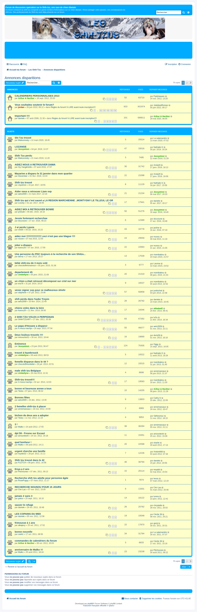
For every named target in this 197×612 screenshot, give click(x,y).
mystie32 (22, 454)
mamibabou (159, 254)
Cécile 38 (158, 514)
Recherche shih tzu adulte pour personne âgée (41, 478)
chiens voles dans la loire (29, 308)
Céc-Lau (22, 489)
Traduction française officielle (94, 606)
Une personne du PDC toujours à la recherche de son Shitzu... (50, 254)
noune (21, 239)
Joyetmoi (22, 185)
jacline (156, 228)
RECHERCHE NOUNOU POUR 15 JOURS (38, 487)
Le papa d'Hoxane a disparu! (31, 326)
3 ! (16, 424)
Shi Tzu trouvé (23, 137)
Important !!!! (22, 116)
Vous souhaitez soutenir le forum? (34, 104)
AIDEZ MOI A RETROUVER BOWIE (34, 209)
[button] (190, 83)
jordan (21, 107)
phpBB (90, 604)
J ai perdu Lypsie (24, 227)
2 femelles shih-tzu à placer (30, 406)
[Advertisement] (98, 50)
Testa (20, 391)
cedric (20, 534)
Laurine (157, 263)
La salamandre (160, 138)
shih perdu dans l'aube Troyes (32, 299)
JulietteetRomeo (161, 105)
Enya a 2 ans (22, 469)
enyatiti (157, 469)
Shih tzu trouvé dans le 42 (29, 460)
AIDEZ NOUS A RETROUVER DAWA (35, 164)
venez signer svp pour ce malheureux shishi (40, 290)
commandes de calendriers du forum (36, 540)
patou (20, 498)
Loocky (21, 203)
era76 (20, 283)
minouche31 (23, 337)
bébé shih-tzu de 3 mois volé (31, 263)
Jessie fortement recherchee (31, 218)
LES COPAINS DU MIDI (28, 514)
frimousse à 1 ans (25, 522)
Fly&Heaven (159, 96)
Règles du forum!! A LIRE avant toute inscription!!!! (73, 107)
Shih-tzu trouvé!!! (25, 379)
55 (112, 110)
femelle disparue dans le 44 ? (31, 361)
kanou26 (22, 247)
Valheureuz (158, 416)
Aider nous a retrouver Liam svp (33, 191)
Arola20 (157, 165)
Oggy (156, 344)
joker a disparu (23, 245)
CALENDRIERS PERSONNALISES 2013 (37, 95)
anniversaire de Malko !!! (29, 549)
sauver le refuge (24, 505)
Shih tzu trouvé (23, 182)
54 (108, 110)
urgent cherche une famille (30, 451)
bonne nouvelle (23, 531)
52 (101, 110)
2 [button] (187, 82)
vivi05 (20, 230)
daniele (21, 118)
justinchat (158, 290)
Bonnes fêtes (22, 397)
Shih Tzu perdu (23, 155)
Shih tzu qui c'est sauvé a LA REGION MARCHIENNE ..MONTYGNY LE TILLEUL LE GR (64, 200)
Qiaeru (111, 606)
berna (20, 256)
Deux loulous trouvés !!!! (29, 335)
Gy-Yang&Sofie (25, 167)
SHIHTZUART (24, 319)
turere (156, 496)
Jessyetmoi (23, 149)
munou (157, 237)
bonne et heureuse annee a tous (33, 388)
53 (104, 110)
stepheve (22, 292)
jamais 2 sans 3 (24, 496)
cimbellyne (23, 275)
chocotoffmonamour (27, 265)
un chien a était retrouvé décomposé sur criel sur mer (45, 281)
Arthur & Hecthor (26, 98)
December (22, 176)
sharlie (156, 443)
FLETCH (22, 462)
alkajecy (21, 525)
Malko (20, 427)
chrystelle (158, 505)
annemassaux (160, 371)
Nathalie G (158, 147)
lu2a (155, 317)
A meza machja (25, 328)
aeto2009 (22, 194)
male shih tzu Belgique (28, 370)
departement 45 (24, 272)
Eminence (20, 343)
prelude (21, 212)
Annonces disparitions (22, 78)
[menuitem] (23, 64)
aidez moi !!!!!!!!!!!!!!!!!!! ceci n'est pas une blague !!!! (45, 236)
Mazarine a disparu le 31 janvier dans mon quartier (44, 173)
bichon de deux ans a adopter (32, 415)
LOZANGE (21, 146)
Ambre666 (158, 452)
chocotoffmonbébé (26, 364)
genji (156, 523)
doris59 (157, 335)
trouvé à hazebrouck (26, 352)
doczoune (22, 221)
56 (115, 110)
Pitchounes (23, 471)
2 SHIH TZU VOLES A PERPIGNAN (34, 317)
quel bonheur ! (23, 442)
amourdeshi (23, 436)
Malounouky (23, 140)
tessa (156, 478)
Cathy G (157, 398)
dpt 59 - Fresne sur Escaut (30, 433)
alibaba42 (158, 308)
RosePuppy (23, 480)
